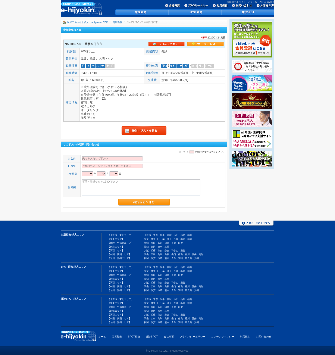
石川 (160, 243)
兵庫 (153, 250)
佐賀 (153, 258)
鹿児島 (188, 258)
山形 (183, 235)
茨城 (176, 239)
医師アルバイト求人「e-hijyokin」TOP (87, 22)
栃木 (183, 239)
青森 (155, 235)
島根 (167, 254)
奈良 (167, 250)
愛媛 (194, 254)
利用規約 (245, 336)
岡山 (146, 254)
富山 (153, 243)
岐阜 (160, 246)
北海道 (147, 235)
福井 (167, 243)
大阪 (146, 250)
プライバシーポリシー (192, 336)
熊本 (167, 258)
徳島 (180, 254)
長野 (173, 243)
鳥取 (160, 254)
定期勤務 (117, 22)
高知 (201, 254)
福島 (189, 235)
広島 (153, 254)
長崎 (160, 258)
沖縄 (196, 258)
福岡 (146, 258)
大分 (173, 258)
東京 (146, 239)
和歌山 (174, 250)
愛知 (146, 246)
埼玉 (169, 239)
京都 (160, 250)
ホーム (102, 336)
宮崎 (180, 258)
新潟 (146, 243)
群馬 (189, 239)
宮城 (169, 235)
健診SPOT (152, 336)
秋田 (176, 235)
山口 (173, 254)
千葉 (162, 239)
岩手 (162, 235)
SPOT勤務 (134, 336)
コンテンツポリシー (222, 336)
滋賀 (183, 250)
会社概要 (169, 336)
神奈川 (154, 239)
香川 (187, 254)
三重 (167, 246)
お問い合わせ (263, 336)
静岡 (153, 246)
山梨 (180, 243)
